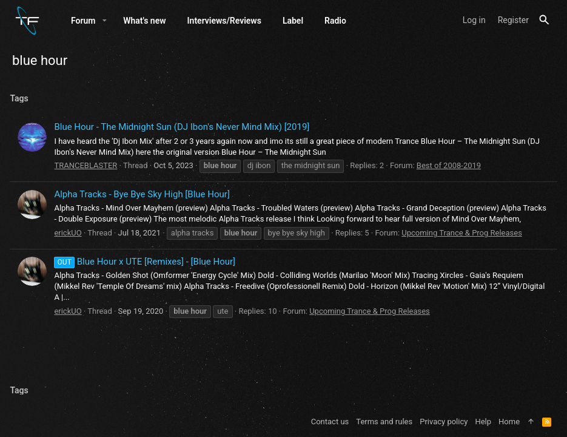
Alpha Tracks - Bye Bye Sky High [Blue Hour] (144, 198)
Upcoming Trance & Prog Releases (464, 247)
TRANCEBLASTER (87, 169)
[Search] (544, 22)
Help (483, 421)
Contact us (330, 421)
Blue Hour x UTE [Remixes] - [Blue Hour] (147, 276)
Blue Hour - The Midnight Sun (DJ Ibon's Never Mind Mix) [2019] (184, 131)
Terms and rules (384, 421)
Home (509, 421)
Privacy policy (444, 421)
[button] (104, 22)
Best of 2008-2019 (450, 169)
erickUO (70, 247)
